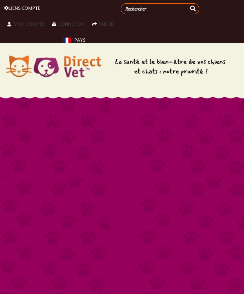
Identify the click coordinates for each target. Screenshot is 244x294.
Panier (103, 24)
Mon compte (25, 24)
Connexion (69, 24)
